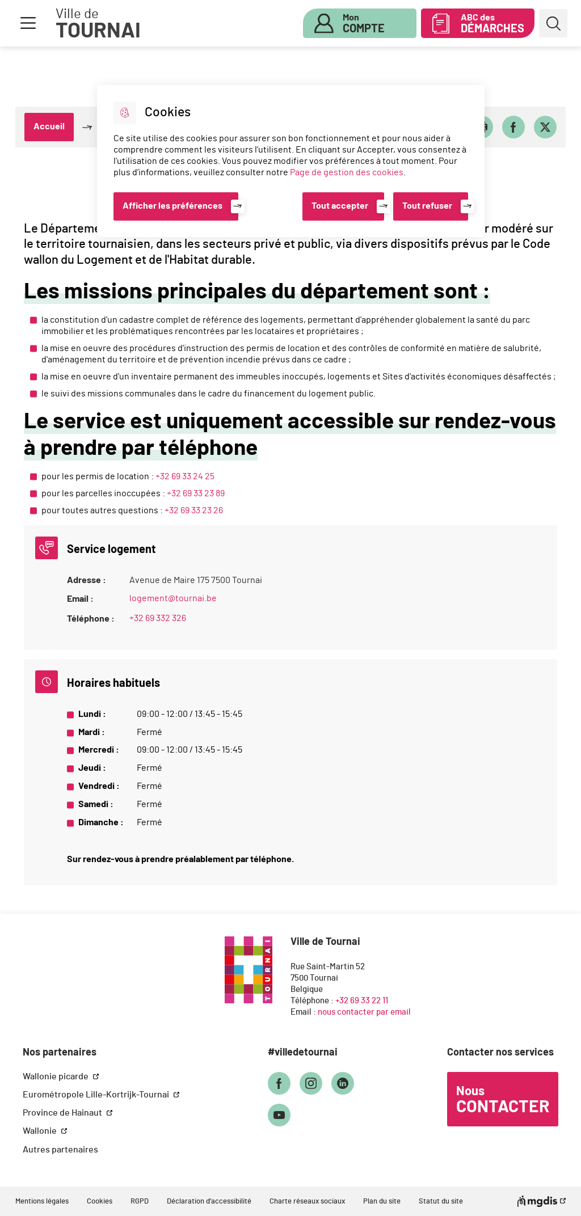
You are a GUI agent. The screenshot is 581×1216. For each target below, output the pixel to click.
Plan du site (382, 1201)
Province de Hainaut (63, 1112)
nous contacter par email (364, 1012)
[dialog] (291, 161)
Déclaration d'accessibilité (209, 1201)
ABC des (492, 24)
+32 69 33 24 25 (184, 476)
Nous (502, 1100)
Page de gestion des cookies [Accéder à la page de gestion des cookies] (346, 172)
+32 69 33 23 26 (194, 510)
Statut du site (441, 1201)
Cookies (99, 1201)
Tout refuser (427, 205)
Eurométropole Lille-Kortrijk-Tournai (97, 1094)
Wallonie (40, 1130)
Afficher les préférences (172, 205)
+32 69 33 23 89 (196, 493)
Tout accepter (339, 205)
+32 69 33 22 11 (361, 1001)
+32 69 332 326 (157, 618)
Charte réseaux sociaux (307, 1201)
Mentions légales (42, 1201)
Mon (364, 24)
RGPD (139, 1201)
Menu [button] (28, 23)
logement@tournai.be (173, 598)
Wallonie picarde (56, 1076)
